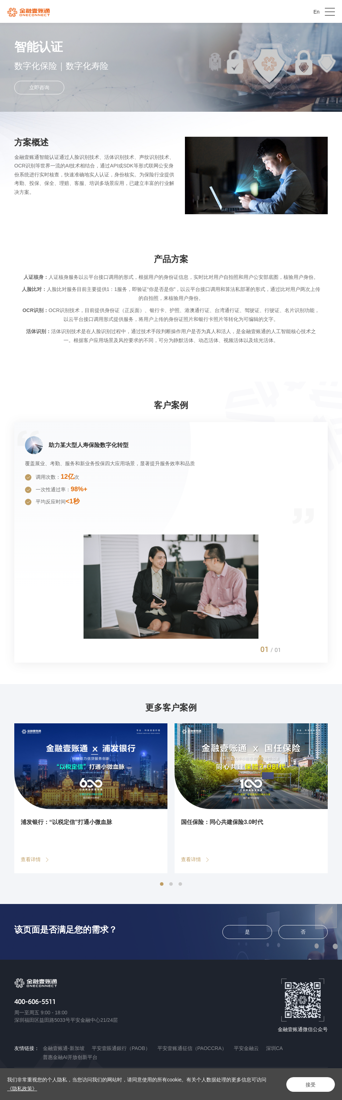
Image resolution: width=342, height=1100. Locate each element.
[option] (171, 542)
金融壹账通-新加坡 (64, 1048)
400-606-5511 (35, 1001)
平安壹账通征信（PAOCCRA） (192, 1048)
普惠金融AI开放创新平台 (70, 1057)
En (316, 12)
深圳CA (274, 1048)
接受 (310, 1084)
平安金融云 (246, 1048)
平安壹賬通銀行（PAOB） (121, 1048)
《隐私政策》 (22, 1088)
